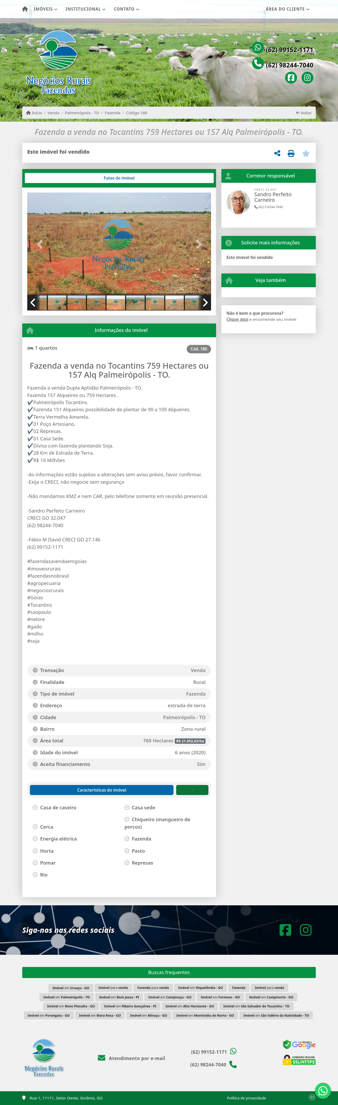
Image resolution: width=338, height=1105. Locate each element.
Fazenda (112, 112)
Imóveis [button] (43, 9)
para (113, 987)
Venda (54, 112)
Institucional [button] (83, 9)
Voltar (304, 112)
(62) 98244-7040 (290, 65)
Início (34, 112)
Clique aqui (237, 319)
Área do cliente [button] (285, 9)
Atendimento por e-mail (131, 1058)
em (70, 988)
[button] (41, 244)
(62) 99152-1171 (290, 50)
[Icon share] (291, 78)
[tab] (44, 178)
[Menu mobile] (25, 9)
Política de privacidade (246, 1098)
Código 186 (136, 112)
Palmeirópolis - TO (82, 112)
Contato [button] (124, 9)
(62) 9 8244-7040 (268, 207)
